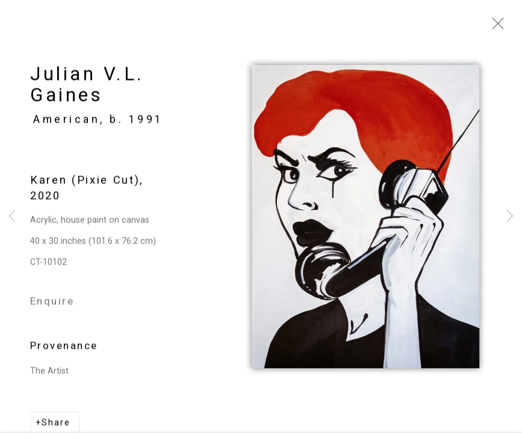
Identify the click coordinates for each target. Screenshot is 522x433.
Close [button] (495, 27)
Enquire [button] (52, 304)
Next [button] (510, 216)
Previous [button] (12, 216)
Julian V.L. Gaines (87, 87)
